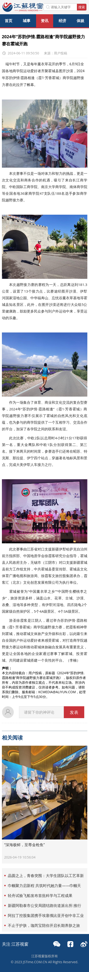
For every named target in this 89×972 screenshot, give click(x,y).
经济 (62, 20)
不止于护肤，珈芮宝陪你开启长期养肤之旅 (44, 925)
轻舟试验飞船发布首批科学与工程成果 (40, 895)
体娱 (80, 20)
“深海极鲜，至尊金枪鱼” (24, 844)
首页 (8, 20)
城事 (26, 20)
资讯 (44, 20)
